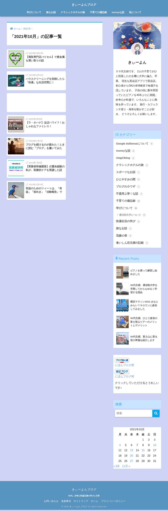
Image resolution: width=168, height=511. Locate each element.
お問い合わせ (51, 502)
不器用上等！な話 (129, 194)
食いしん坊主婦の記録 (132, 244)
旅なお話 (51, 12)
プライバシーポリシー (113, 502)
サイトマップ (81, 502)
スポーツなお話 (128, 173)
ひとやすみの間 (128, 180)
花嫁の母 (124, 237)
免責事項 (66, 502)
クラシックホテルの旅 (73, 12)
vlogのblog (125, 158)
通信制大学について (132, 216)
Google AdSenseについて (135, 144)
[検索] (156, 414)
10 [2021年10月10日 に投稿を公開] (154, 446)
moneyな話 (118, 12)
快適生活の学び (128, 222)
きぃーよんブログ (84, 4)
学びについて (34, 12)
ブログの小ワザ (128, 187)
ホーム (94, 502)
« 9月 (116, 467)
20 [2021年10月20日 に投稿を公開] (131, 456)
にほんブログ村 (124, 366)
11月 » (126, 467)
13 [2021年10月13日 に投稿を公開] (131, 451)
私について (135, 12)
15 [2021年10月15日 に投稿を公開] (143, 451)
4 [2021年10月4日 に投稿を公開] (120, 446)
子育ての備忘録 (98, 12)
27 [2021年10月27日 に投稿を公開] (131, 462)
